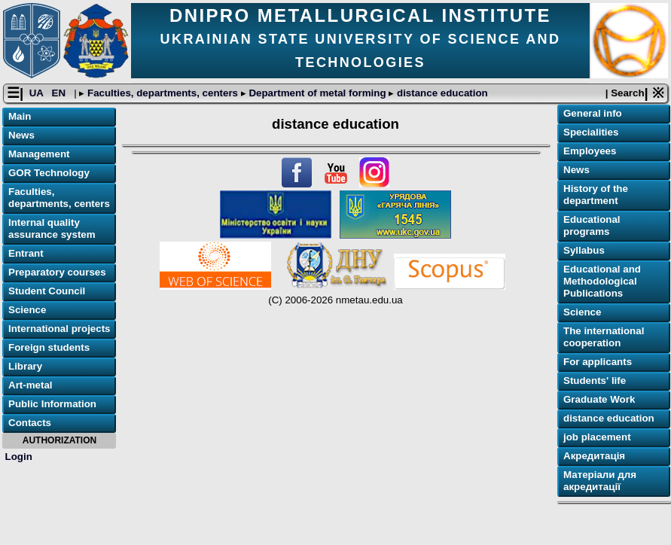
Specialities (590, 132)
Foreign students (49, 347)
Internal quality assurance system (52, 228)
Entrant (26, 253)
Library (25, 366)
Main (19, 116)
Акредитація (594, 455)
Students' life (594, 380)
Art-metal (30, 385)
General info (592, 113)
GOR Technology (49, 172)
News (21, 135)
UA (37, 93)
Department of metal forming (317, 93)
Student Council (46, 291)
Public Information (52, 404)
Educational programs (592, 225)
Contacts (29, 422)
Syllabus (584, 250)
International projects (59, 328)
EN (60, 93)
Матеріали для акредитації (599, 480)
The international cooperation (603, 337)
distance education (440, 93)
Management (38, 154)
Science (27, 309)
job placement (597, 437)
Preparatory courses (57, 272)
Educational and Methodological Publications (602, 281)
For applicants (597, 361)
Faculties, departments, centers (162, 93)
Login (18, 456)
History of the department (595, 194)
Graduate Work (599, 399)
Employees (589, 151)
